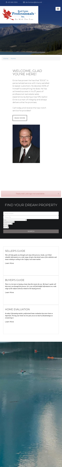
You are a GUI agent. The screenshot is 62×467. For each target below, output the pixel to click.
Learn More (9, 263)
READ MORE (19, 118)
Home (5, 58)
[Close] (58, 194)
